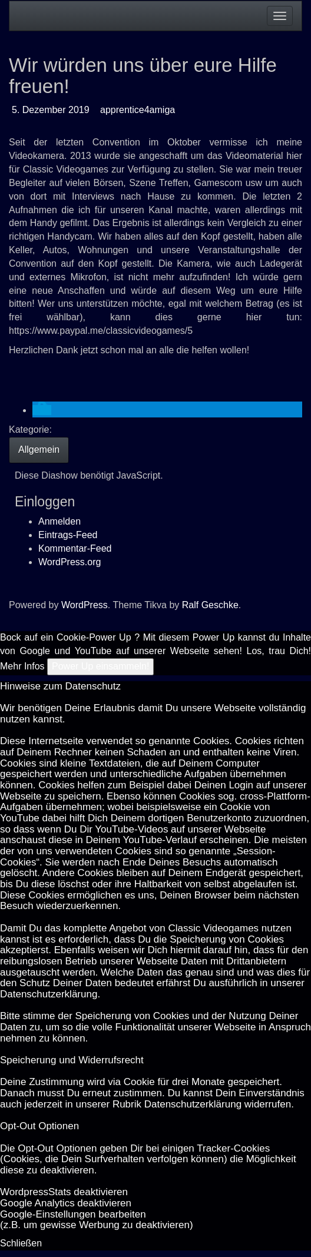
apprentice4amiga (137, 110)
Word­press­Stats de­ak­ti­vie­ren (64, 1192)
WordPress (84, 605)
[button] (41, 410)
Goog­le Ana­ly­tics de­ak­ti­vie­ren (65, 1203)
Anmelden (59, 521)
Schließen (21, 1243)
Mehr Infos (22, 666)
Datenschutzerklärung (48, 994)
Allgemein (38, 450)
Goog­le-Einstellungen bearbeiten (73, 1214)
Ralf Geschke (210, 605)
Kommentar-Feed (75, 548)
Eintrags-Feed (68, 535)
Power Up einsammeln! (100, 666)
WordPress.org (69, 562)
